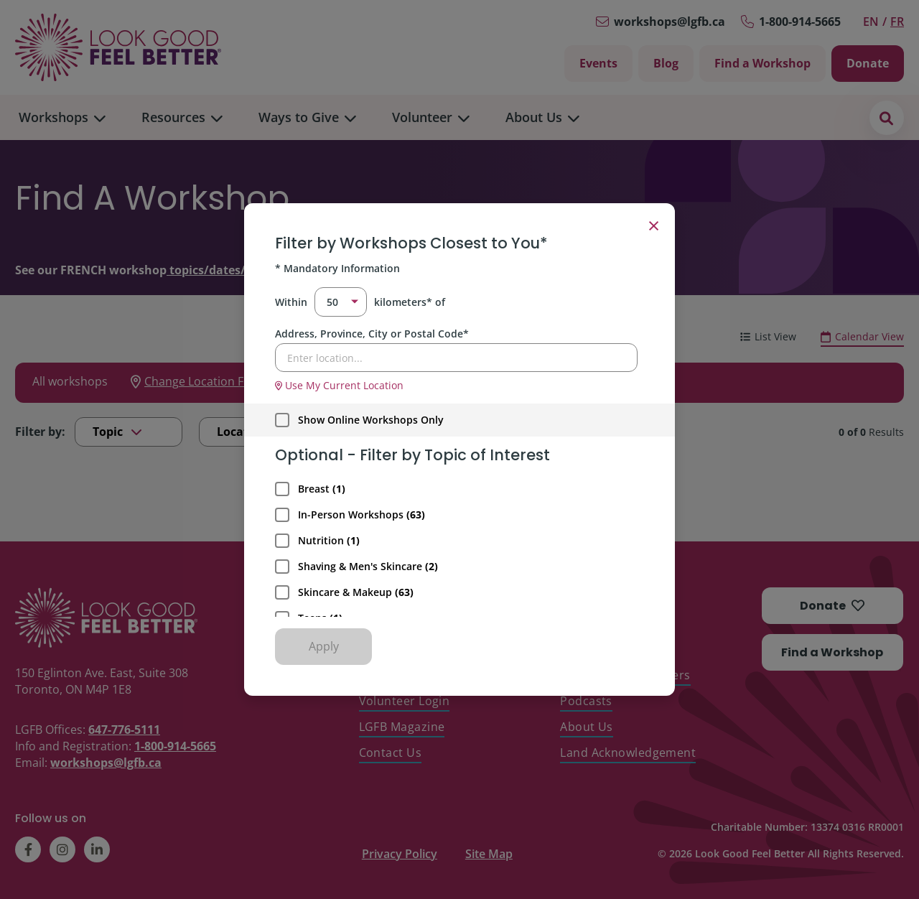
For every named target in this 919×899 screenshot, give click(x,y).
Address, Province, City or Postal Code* (372, 333)
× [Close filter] (654, 225)
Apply (324, 646)
